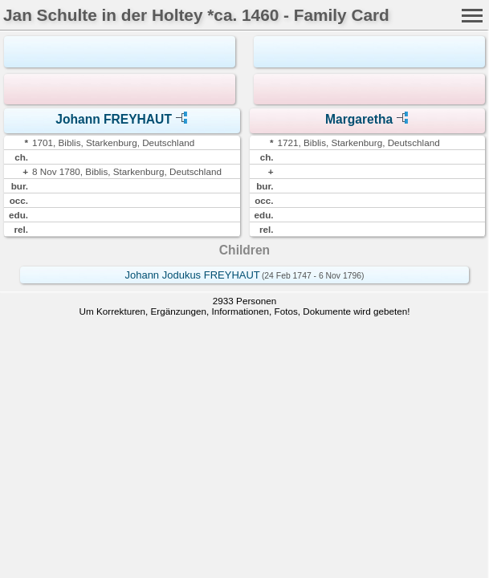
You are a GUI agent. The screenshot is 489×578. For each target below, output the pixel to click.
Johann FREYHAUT (113, 119)
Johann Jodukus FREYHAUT (191, 275)
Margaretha (359, 119)
